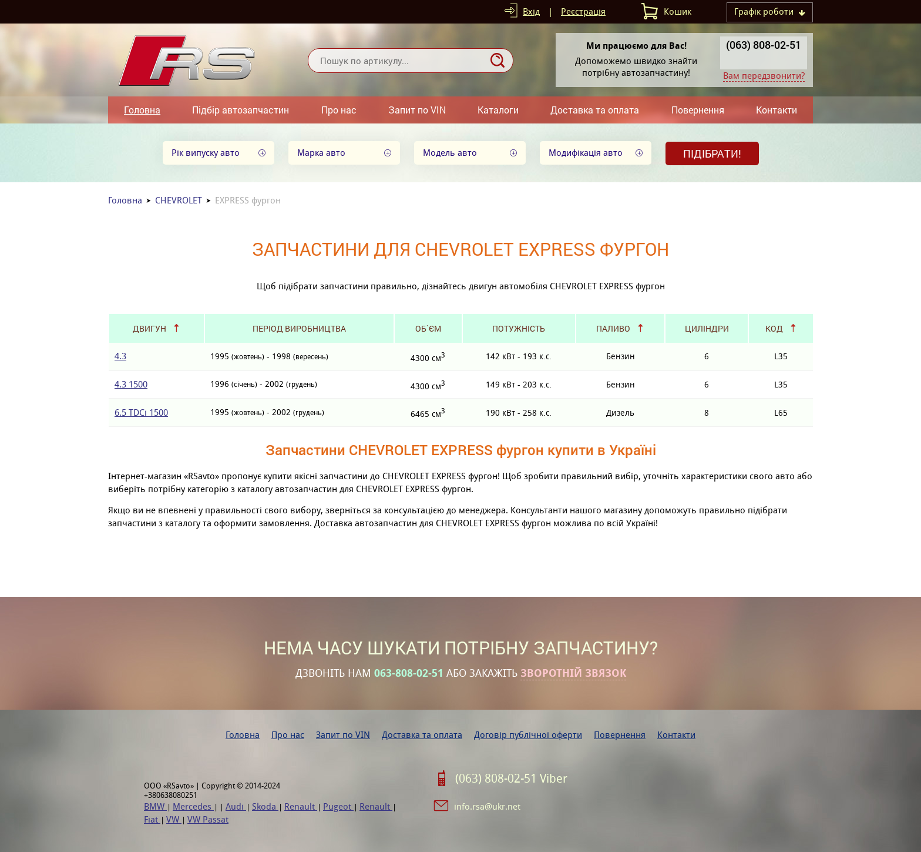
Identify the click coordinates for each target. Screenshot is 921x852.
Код (774, 328)
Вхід (531, 11)
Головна (142, 109)
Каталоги (498, 109)
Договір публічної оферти (528, 734)
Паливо (613, 328)
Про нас (339, 109)
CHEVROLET (178, 200)
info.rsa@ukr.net (487, 806)
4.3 (120, 356)
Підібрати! (712, 153)
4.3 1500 (131, 384)
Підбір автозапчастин (240, 109)
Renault (300, 806)
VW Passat (207, 819)
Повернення (697, 109)
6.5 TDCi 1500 (141, 412)
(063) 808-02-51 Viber (511, 778)
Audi (236, 806)
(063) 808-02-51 (763, 45)
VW (173, 819)
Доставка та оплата (594, 109)
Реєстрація (583, 11)
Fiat (152, 819)
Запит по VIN (417, 109)
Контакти (776, 109)
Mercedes (193, 806)
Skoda (265, 806)
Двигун (149, 328)
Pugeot (338, 806)
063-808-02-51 (408, 673)
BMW (155, 806)
